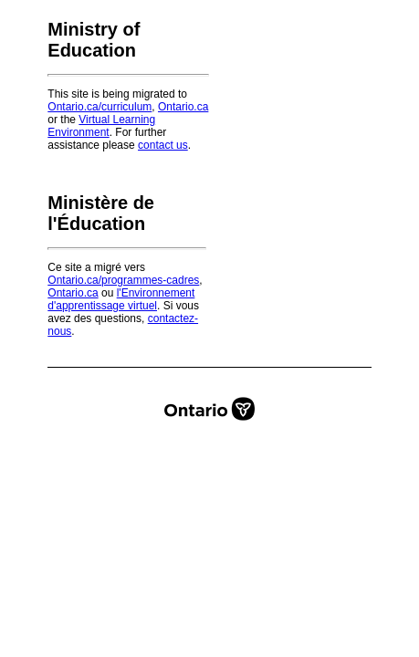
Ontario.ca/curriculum (99, 106)
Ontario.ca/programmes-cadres (123, 280)
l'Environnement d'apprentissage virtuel (120, 299)
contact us (163, 145)
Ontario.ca (183, 106)
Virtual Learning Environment (101, 126)
